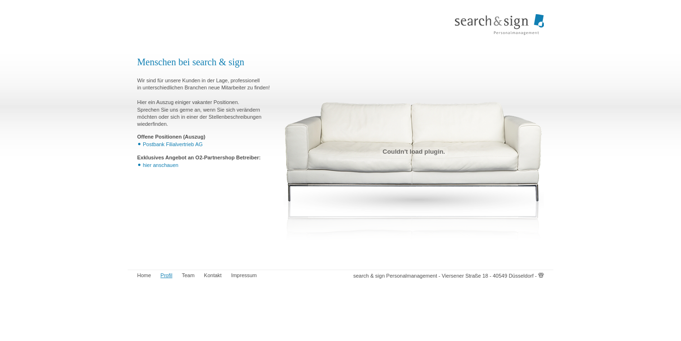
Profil (166, 275)
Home (144, 275)
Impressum (244, 275)
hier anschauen (160, 165)
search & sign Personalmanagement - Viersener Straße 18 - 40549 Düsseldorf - (448, 276)
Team (188, 275)
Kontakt (212, 275)
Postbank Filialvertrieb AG (173, 144)
